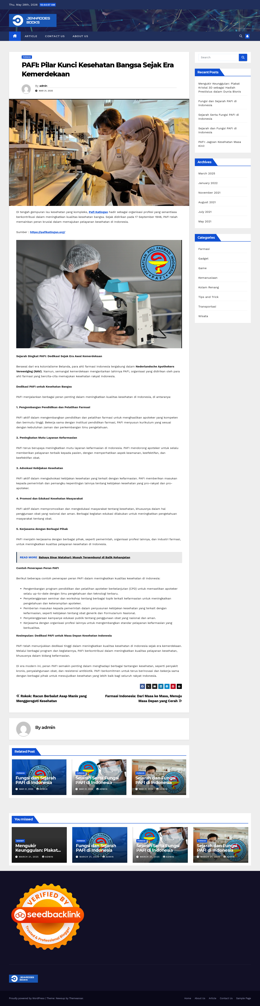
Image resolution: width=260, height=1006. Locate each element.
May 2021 (204, 221)
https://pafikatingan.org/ (47, 232)
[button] (240, 36)
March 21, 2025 (29, 857)
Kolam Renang (208, 287)
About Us (80, 36)
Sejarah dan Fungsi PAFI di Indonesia (155, 780)
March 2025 (206, 173)
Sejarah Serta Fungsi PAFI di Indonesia (97, 780)
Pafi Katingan (98, 212)
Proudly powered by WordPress (27, 998)
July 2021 (205, 212)
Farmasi (27, 57)
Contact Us (55, 36)
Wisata (203, 316)
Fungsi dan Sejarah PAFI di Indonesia (36, 780)
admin (43, 85)
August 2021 (207, 202)
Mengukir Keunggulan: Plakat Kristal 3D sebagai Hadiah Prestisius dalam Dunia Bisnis (219, 87)
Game (202, 268)
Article (31, 36)
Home (187, 998)
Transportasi (207, 306)
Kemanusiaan (208, 277)
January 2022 (208, 183)
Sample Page (243, 998)
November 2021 (209, 192)
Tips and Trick (208, 297)
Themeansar (76, 998)
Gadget (203, 258)
